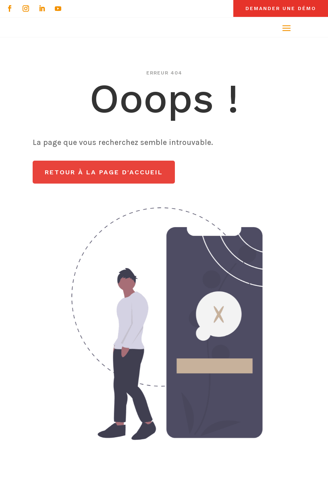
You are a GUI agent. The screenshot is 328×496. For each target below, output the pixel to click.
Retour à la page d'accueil (104, 172)
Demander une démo (280, 8)
